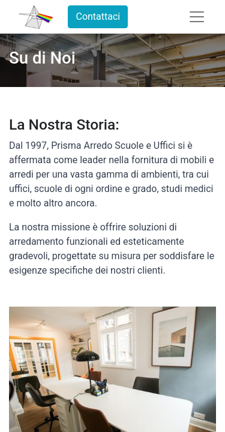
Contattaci (98, 16)
